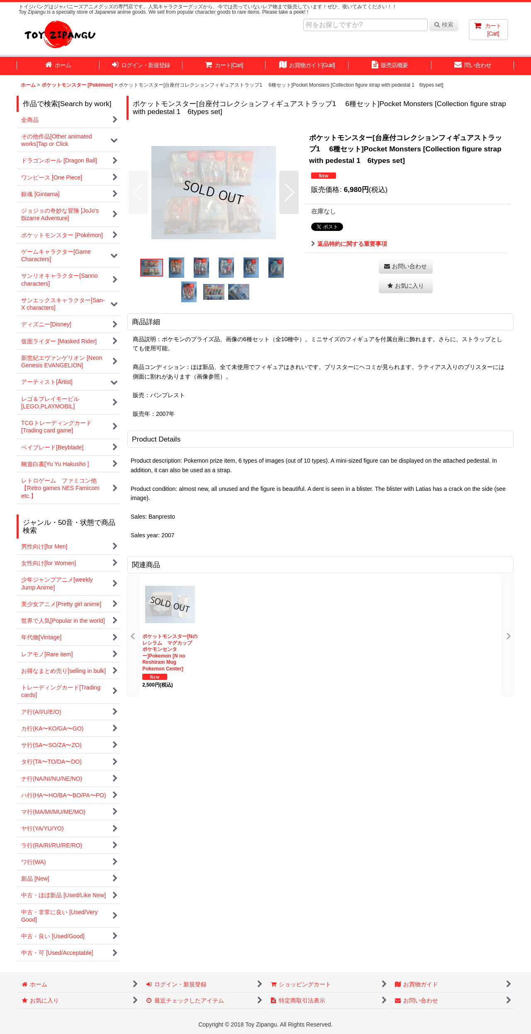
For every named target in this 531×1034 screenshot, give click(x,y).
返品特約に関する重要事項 (349, 243)
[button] (138, 192)
